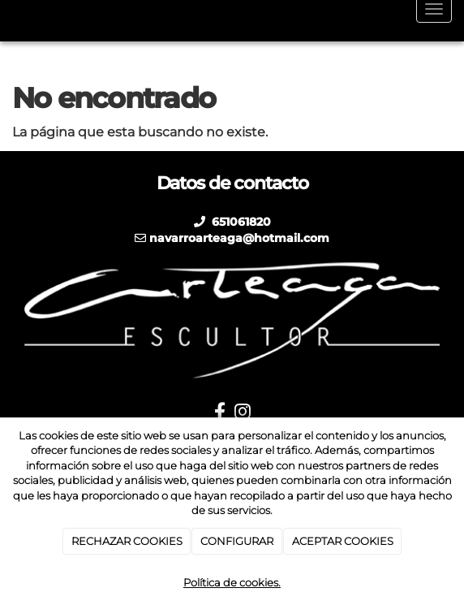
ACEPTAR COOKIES (342, 540)
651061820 (239, 221)
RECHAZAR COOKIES (127, 540)
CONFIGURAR (236, 540)
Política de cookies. (232, 582)
